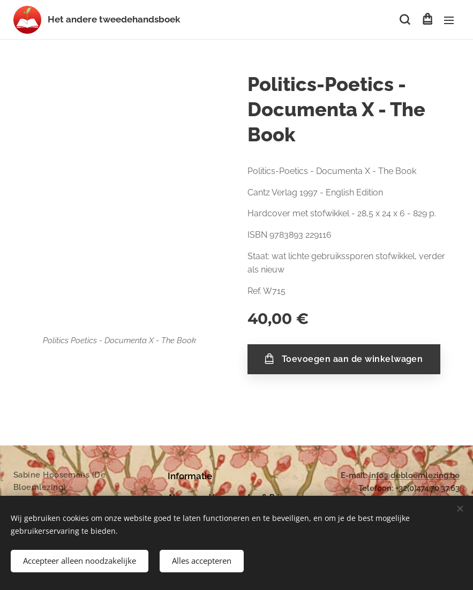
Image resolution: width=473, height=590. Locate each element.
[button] (404, 19)
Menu (449, 20)
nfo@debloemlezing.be (415, 475)
